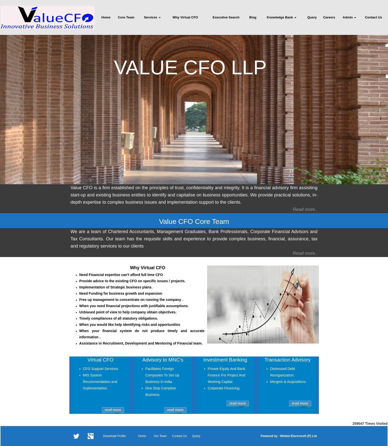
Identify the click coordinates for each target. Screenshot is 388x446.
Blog (253, 17)
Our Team (160, 436)
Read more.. (305, 209)
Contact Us (373, 17)
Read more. (304, 253)
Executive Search (226, 17)
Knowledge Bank (281, 17)
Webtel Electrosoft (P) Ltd (298, 436)
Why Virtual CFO (185, 17)
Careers (329, 17)
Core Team (126, 17)
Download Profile (114, 436)
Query (312, 17)
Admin (349, 17)
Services (152, 17)
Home (105, 17)
